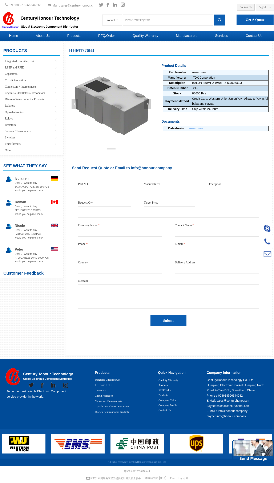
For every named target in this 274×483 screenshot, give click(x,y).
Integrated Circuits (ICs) (31, 61)
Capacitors (31, 73)
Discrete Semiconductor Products (31, 99)
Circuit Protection (31, 80)
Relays (31, 118)
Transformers (31, 143)
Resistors (31, 124)
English (262, 7)
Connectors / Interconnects (31, 86)
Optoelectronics (31, 112)
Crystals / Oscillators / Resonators (31, 93)
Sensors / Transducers (31, 131)
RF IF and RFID (31, 67)
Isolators (31, 105)
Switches (31, 137)
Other (8, 150)
